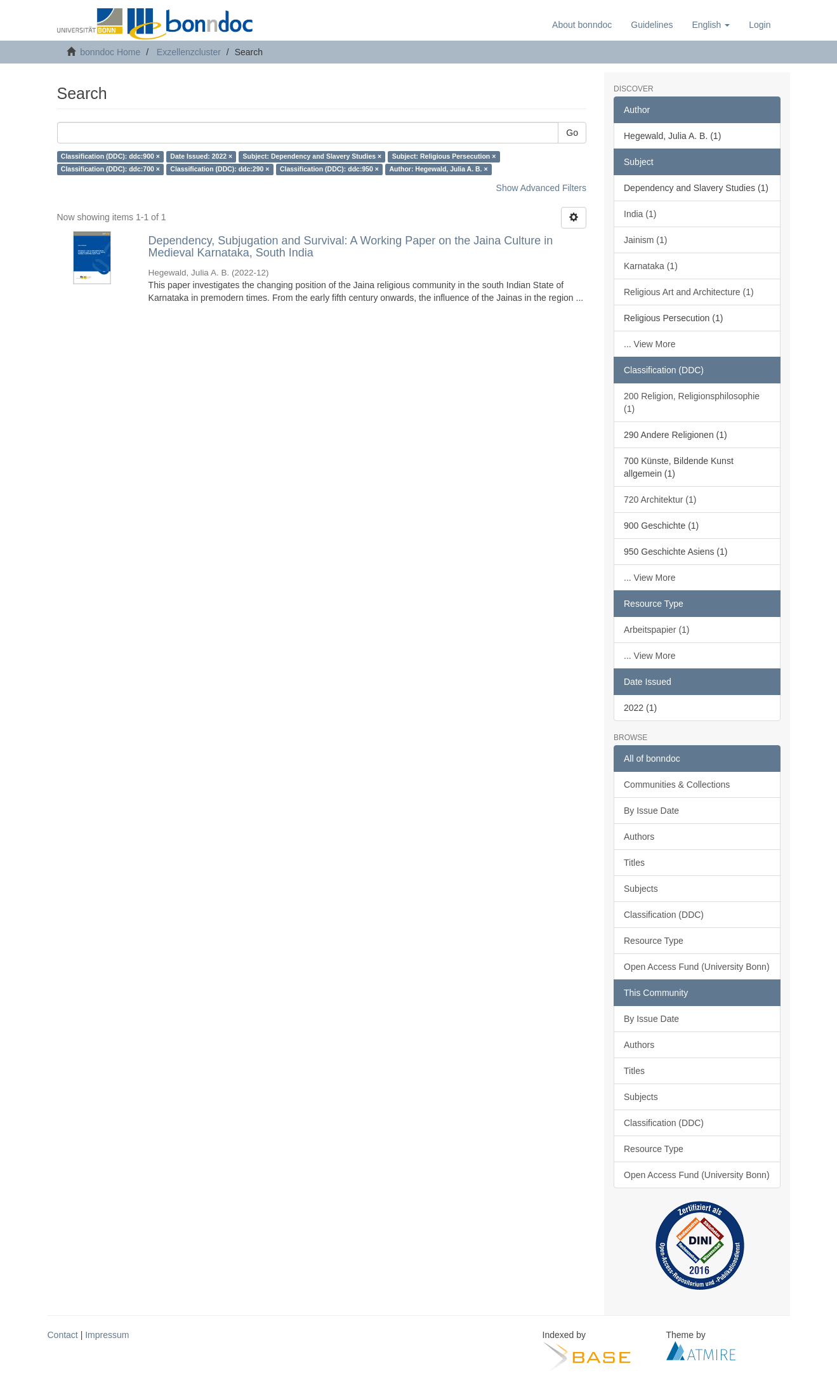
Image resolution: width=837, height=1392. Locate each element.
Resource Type (653, 941)
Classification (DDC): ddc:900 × (110, 157)
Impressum (107, 1335)
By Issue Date (651, 810)
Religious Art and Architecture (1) (689, 292)
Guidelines (652, 25)
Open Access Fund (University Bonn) (697, 967)
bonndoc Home (110, 52)
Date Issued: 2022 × (201, 157)
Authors (639, 837)
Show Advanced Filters (541, 188)
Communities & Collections (677, 784)
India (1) (640, 214)
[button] (710, 25)
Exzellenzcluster (189, 52)
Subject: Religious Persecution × (444, 157)
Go (572, 133)
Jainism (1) (645, 240)
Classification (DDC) (664, 915)
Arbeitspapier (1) (657, 630)
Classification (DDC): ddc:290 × (219, 169)
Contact (63, 1335)
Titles (634, 863)
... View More (649, 344)
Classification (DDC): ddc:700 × (110, 169)
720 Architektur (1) (660, 499)
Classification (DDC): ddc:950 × (329, 169)
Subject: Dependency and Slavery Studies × (312, 157)
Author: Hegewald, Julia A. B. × (438, 169)
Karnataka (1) (651, 266)
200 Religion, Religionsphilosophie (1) (692, 402)
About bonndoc (582, 25)
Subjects (641, 889)
